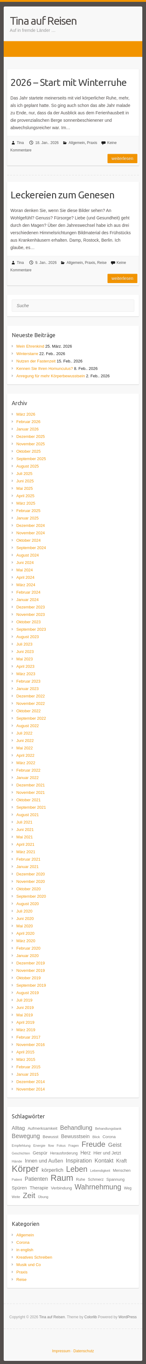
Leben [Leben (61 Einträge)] (76, 1169)
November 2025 (30, 444)
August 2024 (27, 555)
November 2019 (30, 970)
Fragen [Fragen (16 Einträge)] (73, 1145)
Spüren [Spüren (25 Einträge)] (19, 1187)
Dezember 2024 (30, 525)
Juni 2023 (25, 651)
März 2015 (25, 1059)
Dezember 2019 (30, 963)
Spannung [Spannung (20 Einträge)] (115, 1179)
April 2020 (25, 933)
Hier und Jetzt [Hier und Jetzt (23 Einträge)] (107, 1152)
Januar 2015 (27, 1074)
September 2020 (31, 896)
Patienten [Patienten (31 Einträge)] (36, 1179)
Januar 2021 (27, 866)
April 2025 (25, 495)
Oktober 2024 (28, 540)
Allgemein (77, 143)
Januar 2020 (27, 955)
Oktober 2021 (28, 800)
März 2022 (25, 762)
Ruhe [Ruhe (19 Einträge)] (80, 1179)
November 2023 (30, 614)
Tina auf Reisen (43, 20)
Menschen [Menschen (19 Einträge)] (122, 1170)
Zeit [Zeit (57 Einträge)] (29, 1195)
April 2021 (25, 844)
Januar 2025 (27, 518)
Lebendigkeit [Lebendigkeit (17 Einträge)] (100, 1170)
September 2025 (31, 458)
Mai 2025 (24, 488)
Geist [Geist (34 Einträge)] (114, 1145)
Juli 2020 (24, 911)
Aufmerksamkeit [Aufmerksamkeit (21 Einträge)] (43, 1128)
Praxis (92, 143)
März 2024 (25, 584)
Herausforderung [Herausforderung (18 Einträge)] (64, 1153)
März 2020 (25, 940)
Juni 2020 (25, 918)
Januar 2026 (27, 429)
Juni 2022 (25, 740)
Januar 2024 (27, 599)
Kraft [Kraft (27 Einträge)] (121, 1160)
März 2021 (25, 851)
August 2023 (27, 636)
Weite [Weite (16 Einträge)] (16, 1197)
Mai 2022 (24, 748)
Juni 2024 (25, 562)
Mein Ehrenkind (30, 346)
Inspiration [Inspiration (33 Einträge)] (79, 1160)
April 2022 (25, 755)
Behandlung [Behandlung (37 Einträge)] (76, 1127)
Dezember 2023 (30, 607)
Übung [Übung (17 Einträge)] (43, 1197)
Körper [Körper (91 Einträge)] (25, 1168)
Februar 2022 (28, 770)
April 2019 (25, 1022)
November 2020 (30, 881)
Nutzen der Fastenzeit (35, 361)
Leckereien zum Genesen (62, 194)
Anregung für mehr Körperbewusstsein (50, 376)
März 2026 (25, 414)
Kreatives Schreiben (34, 1257)
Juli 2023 (24, 644)
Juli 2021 (24, 822)
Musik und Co (28, 1264)
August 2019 (27, 992)
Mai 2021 (24, 837)
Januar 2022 (27, 777)
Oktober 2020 (28, 889)
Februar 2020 (28, 948)
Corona (23, 1242)
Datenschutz (83, 1351)
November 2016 (30, 1044)
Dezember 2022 (30, 696)
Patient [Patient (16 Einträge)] (17, 1179)
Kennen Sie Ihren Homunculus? (44, 368)
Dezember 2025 (30, 436)
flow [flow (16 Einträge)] (51, 1145)
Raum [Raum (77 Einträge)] (62, 1178)
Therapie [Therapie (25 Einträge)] (39, 1187)
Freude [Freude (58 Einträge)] (94, 1144)
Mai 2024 (24, 570)
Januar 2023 (27, 688)
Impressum (61, 1351)
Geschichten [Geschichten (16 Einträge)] (21, 1153)
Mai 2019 (24, 1015)
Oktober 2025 (28, 451)
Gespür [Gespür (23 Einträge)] (40, 1152)
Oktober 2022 (28, 711)
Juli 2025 (24, 473)
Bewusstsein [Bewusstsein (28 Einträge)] (75, 1136)
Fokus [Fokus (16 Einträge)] (61, 1145)
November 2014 (30, 1089)
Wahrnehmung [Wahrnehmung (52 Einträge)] (98, 1187)
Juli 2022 (24, 733)
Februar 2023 (28, 681)
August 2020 (27, 903)
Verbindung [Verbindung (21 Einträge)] (61, 1188)
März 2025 (25, 503)
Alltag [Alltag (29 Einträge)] (18, 1128)
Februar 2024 (28, 592)
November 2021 (30, 792)
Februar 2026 (28, 421)
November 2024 (30, 533)
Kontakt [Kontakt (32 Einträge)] (104, 1161)
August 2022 (27, 725)
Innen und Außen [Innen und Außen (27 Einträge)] (44, 1160)
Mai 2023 (24, 659)
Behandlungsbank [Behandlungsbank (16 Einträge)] (108, 1128)
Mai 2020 (24, 926)
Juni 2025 (25, 481)
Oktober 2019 (28, 978)
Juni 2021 (25, 829)
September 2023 (31, 629)
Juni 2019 (25, 1007)
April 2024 (25, 577)
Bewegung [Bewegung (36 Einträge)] (26, 1136)
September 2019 (31, 985)
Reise (102, 263)
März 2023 (25, 673)
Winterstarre (27, 353)
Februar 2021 (28, 859)
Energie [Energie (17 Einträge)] (39, 1145)
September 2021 (31, 807)
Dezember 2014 (30, 1081)
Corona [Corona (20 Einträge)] (109, 1136)
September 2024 (31, 547)
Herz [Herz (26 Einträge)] (85, 1152)
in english (24, 1250)
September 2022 (31, 718)
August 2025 (27, 466)
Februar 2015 (28, 1067)
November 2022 (30, 703)
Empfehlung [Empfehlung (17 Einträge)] (21, 1145)
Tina (20, 143)
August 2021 (27, 814)
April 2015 (25, 1052)
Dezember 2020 (30, 874)
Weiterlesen (122, 158)
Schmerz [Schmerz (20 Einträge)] (95, 1179)
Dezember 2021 (30, 785)
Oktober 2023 (28, 622)
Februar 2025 (28, 510)
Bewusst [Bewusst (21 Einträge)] (50, 1136)
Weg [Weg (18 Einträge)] (127, 1188)
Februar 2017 (28, 1037)
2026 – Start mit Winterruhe (68, 82)
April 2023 (25, 666)
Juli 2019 (24, 1000)
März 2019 (25, 1029)
